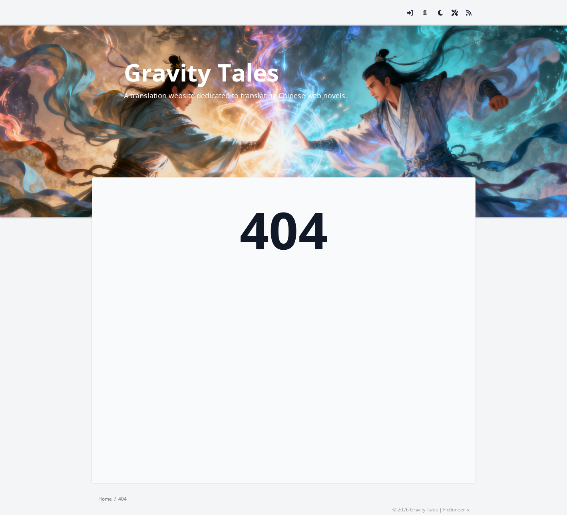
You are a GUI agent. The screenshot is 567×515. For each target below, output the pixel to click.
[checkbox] (440, 13)
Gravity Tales (201, 72)
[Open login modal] (410, 13)
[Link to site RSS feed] (468, 13)
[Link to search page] (425, 13)
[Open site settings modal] (455, 13)
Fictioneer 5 (456, 509)
